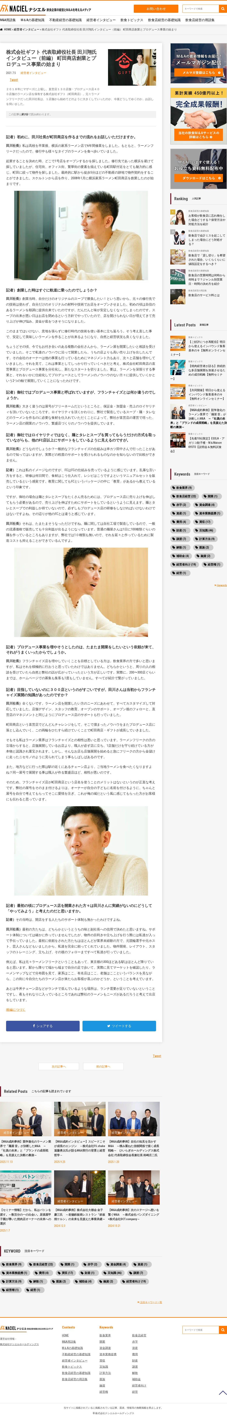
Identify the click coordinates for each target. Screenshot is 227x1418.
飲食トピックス (132, 20)
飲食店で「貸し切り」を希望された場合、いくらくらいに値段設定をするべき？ (206, 259)
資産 (135, 1348)
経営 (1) (35, 1290)
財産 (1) (89, 1272)
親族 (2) (61, 1281)
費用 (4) (44, 1272)
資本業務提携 (108, 1354)
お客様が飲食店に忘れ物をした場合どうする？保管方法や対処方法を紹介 (206, 220)
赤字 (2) (92, 1264)
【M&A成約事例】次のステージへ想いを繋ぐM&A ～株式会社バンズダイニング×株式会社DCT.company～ (133, 1214)
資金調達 (105, 1348)
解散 (135, 1373)
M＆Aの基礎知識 (32, 20)
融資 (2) (108, 1281)
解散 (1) (38, 1281)
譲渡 (135, 1366)
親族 (102, 1379)
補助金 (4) (85, 1281)
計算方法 (105, 1373)
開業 (102, 1341)
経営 (135, 1391)
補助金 (136, 1379)
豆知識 (104, 1366)
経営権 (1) (12, 1290)
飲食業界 (105, 1335)
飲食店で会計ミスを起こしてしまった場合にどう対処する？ (206, 240)
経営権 (104, 1391)
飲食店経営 (139, 1335)
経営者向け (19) (136, 1281)
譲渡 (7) (138, 1272)
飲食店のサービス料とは (204, 295)
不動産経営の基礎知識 (65, 20)
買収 (102, 1360)
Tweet (14, 80)
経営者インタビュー (101, 20)
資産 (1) (142, 1264)
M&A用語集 (8, 20)
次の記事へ (59, 1066)
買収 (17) (67, 1272)
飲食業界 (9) (13, 1264)
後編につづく (16, 1010)
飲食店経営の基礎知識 (164, 20)
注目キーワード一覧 (149, 1302)
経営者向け (139, 1385)
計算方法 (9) (13, 1281)
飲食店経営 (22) (43, 1264)
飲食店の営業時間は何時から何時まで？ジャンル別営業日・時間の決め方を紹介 (206, 279)
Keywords (220, 585)
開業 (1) (69, 1264)
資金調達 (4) (118, 1264)
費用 (135, 1354)
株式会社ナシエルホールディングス (19, 1344)
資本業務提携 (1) (16, 1272)
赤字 (135, 1341)
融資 (102, 1385)
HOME (7, 29)
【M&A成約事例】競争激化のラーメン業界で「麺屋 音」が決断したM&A (198, 418)
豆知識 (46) (115, 1272)
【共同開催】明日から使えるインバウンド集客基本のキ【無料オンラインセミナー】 (206, 394)
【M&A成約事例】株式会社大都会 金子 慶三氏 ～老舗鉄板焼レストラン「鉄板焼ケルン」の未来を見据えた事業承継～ (79, 1214)
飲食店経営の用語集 (200, 20)
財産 (135, 1360)
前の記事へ (103, 1066)
